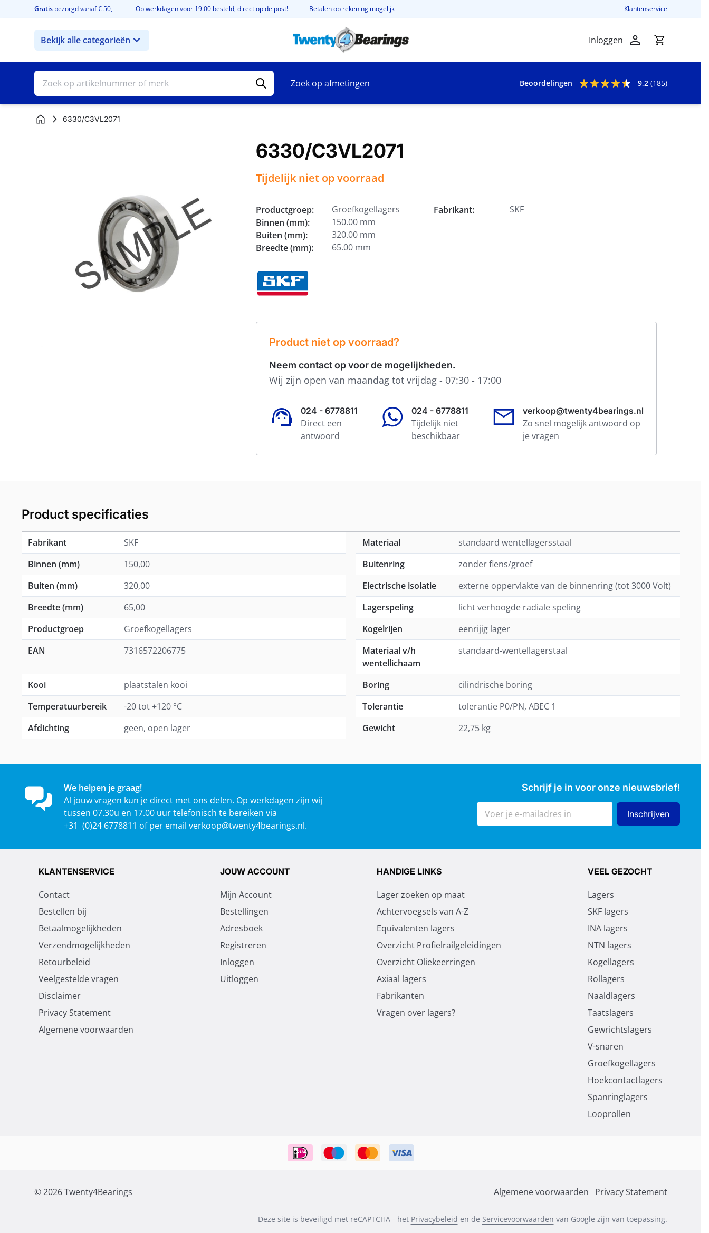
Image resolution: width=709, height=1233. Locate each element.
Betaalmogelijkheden (80, 928)
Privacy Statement (75, 1012)
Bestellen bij (63, 911)
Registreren (243, 945)
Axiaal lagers (401, 979)
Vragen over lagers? (416, 1012)
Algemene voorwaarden (86, 1029)
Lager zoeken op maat (421, 894)
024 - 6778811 (329, 410)
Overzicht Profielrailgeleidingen (439, 945)
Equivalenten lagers (416, 928)
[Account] (635, 40)
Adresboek (241, 928)
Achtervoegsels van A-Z (422, 911)
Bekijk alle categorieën (92, 40)
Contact (54, 894)
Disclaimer (60, 996)
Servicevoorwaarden (518, 1219)
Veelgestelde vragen (79, 979)
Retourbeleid (64, 962)
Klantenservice (645, 9)
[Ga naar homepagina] (40, 119)
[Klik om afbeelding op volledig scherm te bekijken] (139, 245)
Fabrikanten (400, 996)
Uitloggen (239, 979)
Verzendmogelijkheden (84, 945)
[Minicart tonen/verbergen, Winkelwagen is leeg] (659, 40)
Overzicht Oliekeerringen (426, 962)
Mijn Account (246, 894)
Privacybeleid (434, 1219)
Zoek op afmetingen (330, 83)
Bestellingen (244, 911)
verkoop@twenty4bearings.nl (583, 410)
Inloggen (237, 962)
